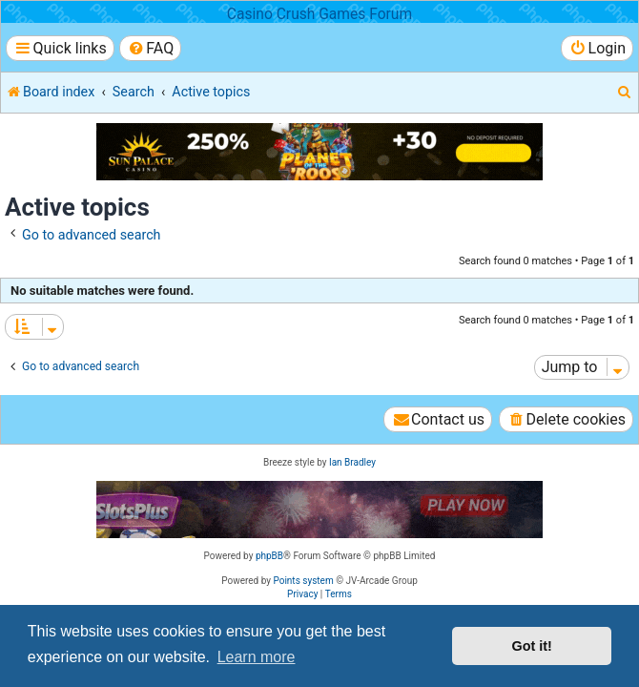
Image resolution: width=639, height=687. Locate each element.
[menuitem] (150, 48)
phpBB (269, 556)
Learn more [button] (256, 657)
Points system (303, 580)
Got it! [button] (532, 646)
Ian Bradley (352, 462)
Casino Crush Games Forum (319, 14)
